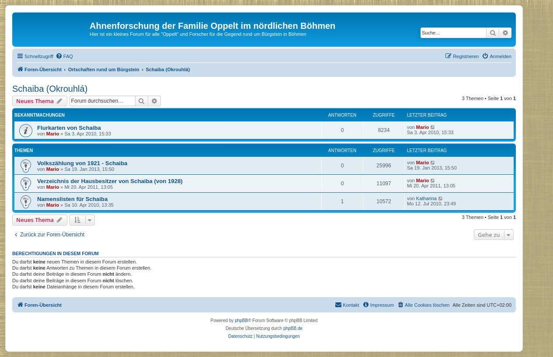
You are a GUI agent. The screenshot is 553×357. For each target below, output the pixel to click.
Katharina (426, 198)
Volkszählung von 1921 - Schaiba (82, 163)
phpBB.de (293, 328)
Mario (52, 133)
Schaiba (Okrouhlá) (49, 89)
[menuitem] (64, 56)
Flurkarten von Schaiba (69, 128)
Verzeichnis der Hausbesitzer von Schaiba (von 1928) (110, 181)
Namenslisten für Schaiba (72, 199)
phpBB (241, 320)
